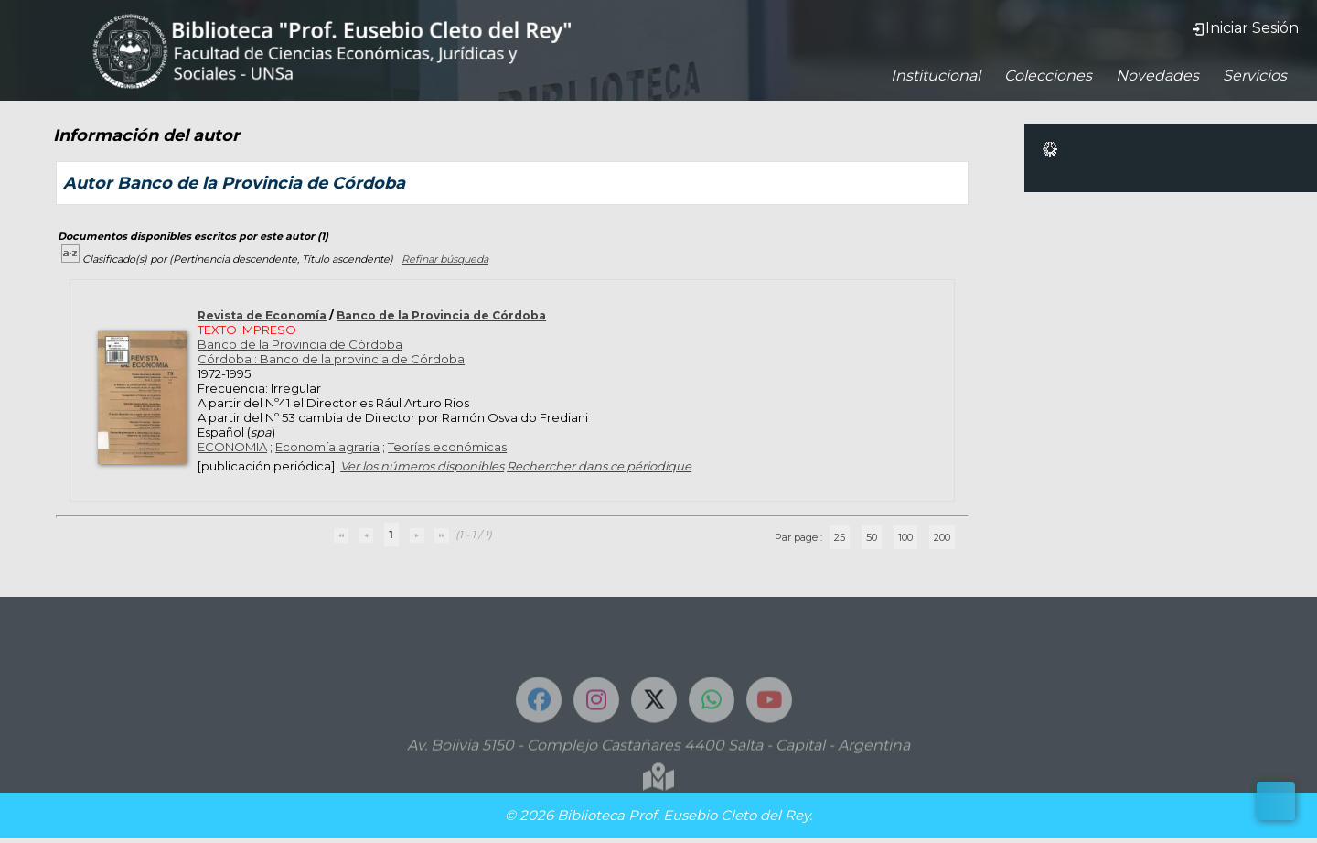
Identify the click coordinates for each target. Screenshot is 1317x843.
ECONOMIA (232, 446)
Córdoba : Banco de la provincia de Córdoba (331, 358)
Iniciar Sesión (1245, 28)
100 (905, 537)
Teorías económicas (447, 446)
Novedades (1157, 75)
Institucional (935, 75)
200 (942, 537)
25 (839, 537)
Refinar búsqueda (445, 259)
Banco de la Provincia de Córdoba (441, 315)
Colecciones (1048, 75)
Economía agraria (327, 446)
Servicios (1255, 75)
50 (871, 537)
